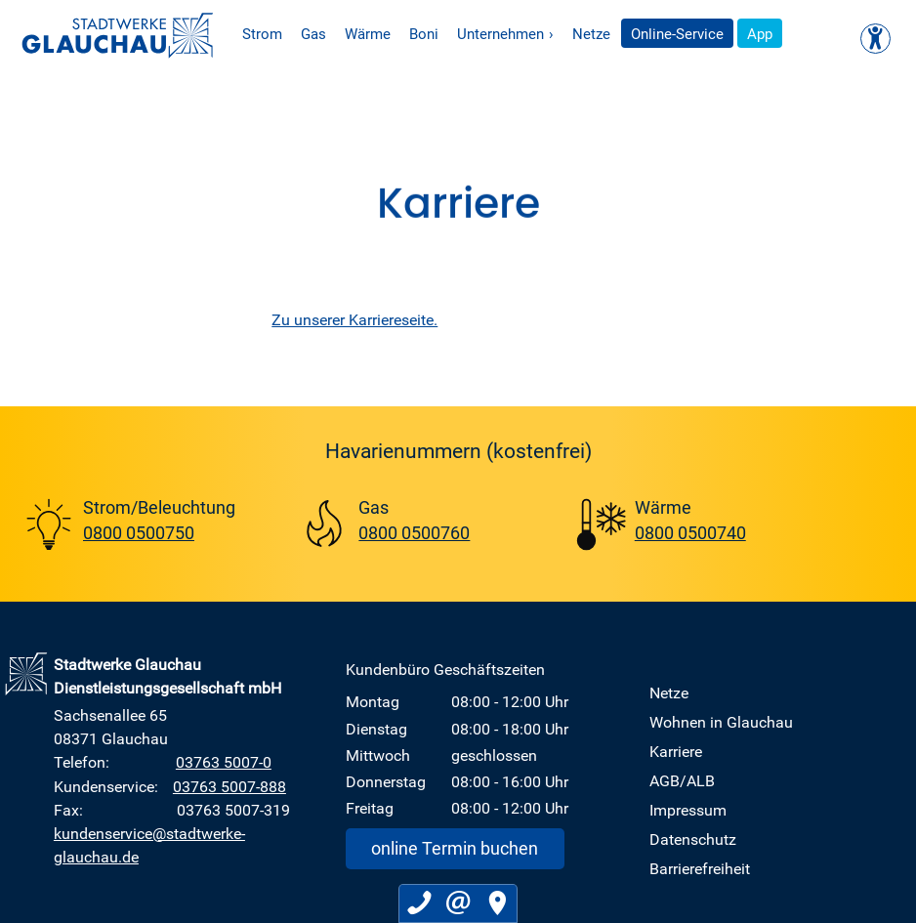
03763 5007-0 (223, 762)
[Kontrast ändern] (875, 39)
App (794, 37)
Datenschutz (692, 839)
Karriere (675, 751)
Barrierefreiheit (699, 868)
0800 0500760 (414, 532)
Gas (346, 37)
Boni (457, 37)
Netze (624, 37)
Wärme (401, 37)
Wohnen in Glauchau (721, 722)
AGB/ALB (682, 780)
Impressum (688, 809)
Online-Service (711, 37)
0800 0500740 (690, 532)
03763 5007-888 (229, 786)
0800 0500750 (138, 532)
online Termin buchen (454, 848)
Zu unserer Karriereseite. (354, 319)
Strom (295, 37)
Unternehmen (538, 37)
